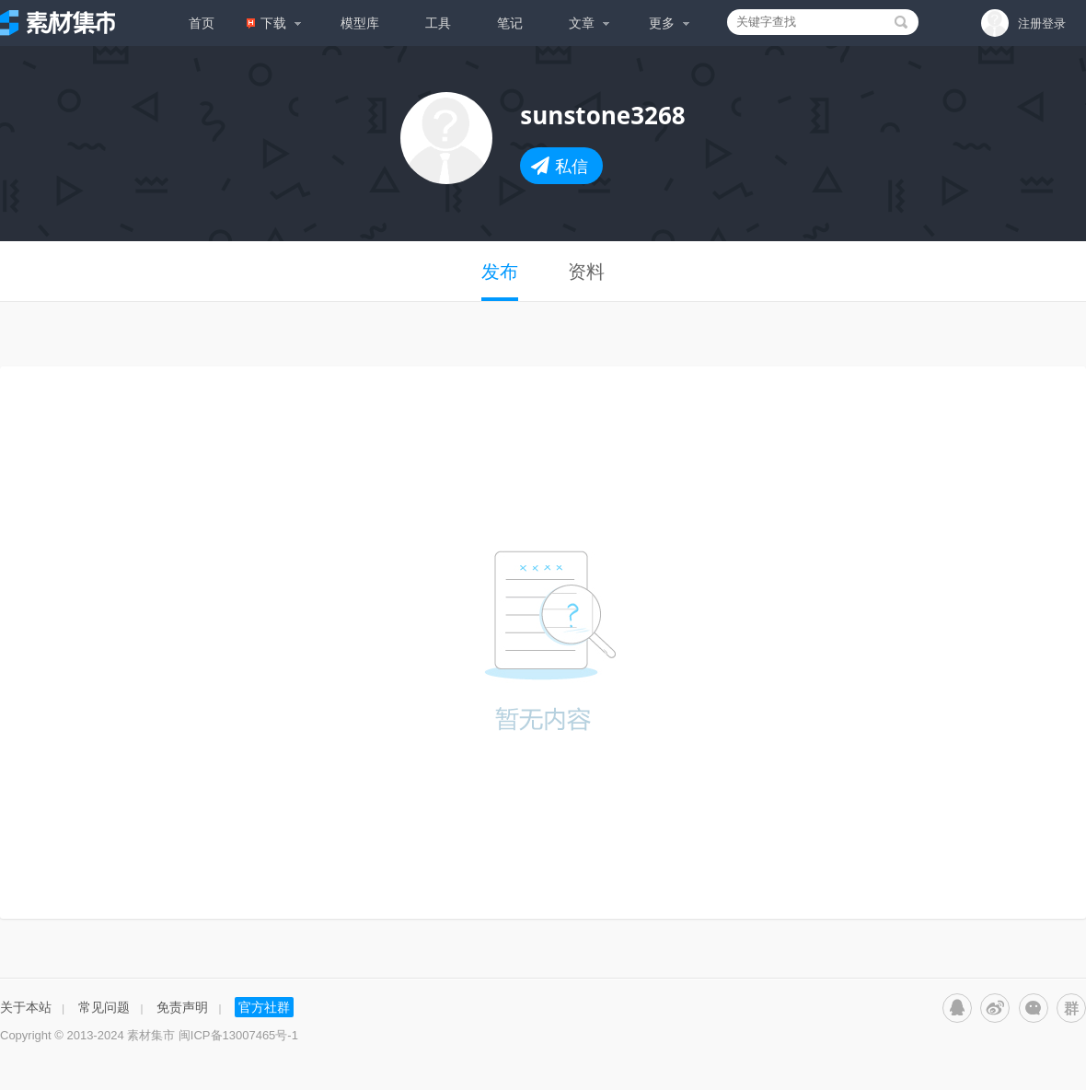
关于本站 (26, 1006)
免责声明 (182, 1006)
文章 (589, 22)
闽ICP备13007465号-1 (238, 1035)
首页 (201, 22)
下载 (274, 22)
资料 (586, 272)
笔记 (510, 22)
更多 (669, 22)
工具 (438, 22)
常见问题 (104, 1006)
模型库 (360, 22)
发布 (499, 272)
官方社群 (264, 1006)
